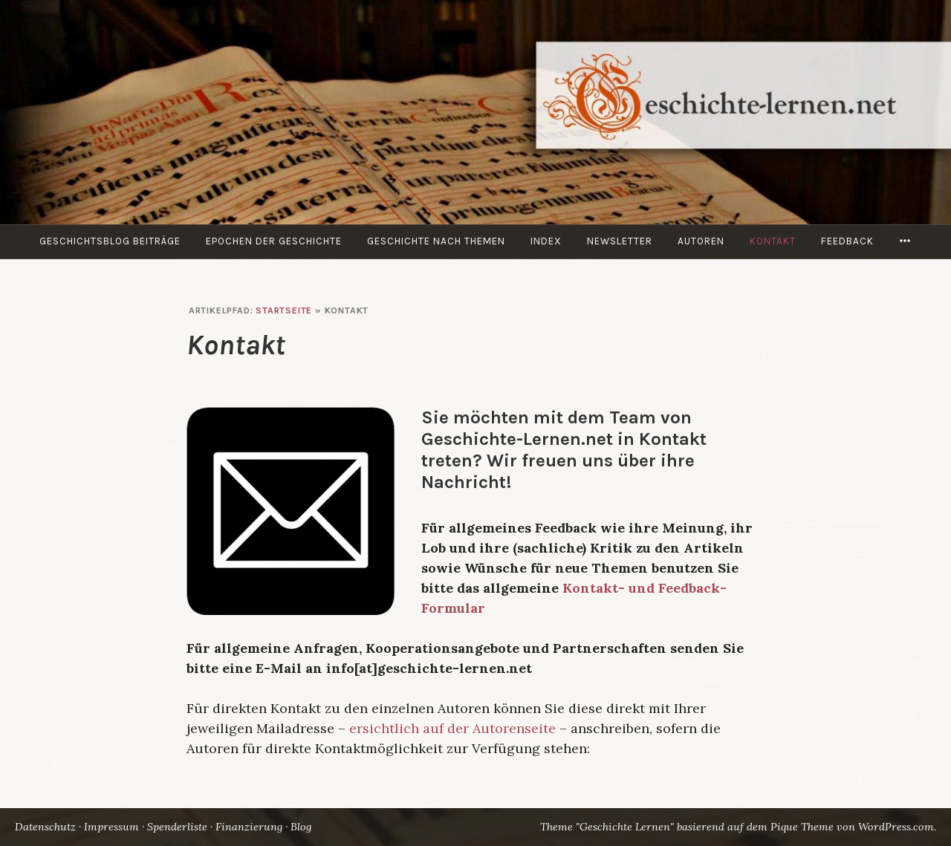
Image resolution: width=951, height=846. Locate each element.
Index (546, 241)
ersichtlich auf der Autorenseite (452, 728)
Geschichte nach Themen (436, 241)
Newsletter (619, 241)
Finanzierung (248, 826)
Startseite (284, 310)
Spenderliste (177, 826)
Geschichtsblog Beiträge (110, 241)
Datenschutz (45, 826)
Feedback (847, 241)
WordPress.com (896, 826)
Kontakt (773, 241)
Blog (301, 826)
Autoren (701, 241)
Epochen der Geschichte (274, 241)
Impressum (111, 826)
